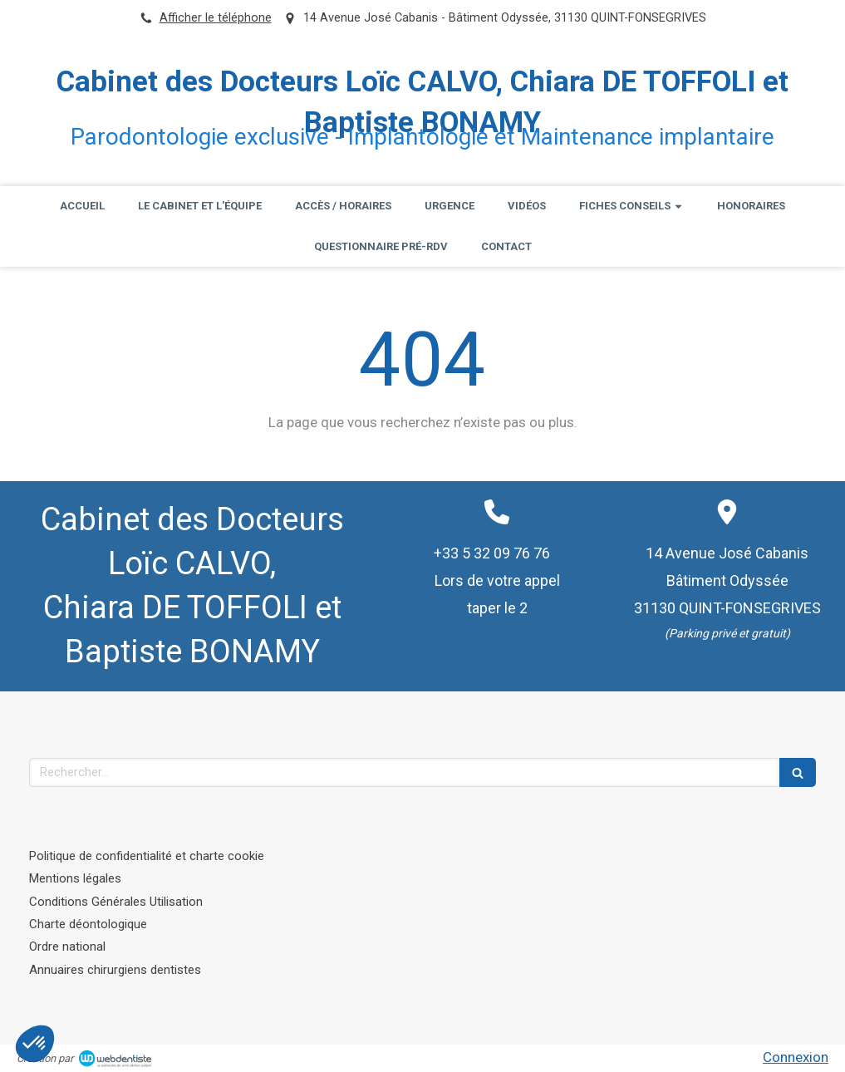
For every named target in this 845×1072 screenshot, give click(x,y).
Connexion (795, 1057)
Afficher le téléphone (216, 18)
